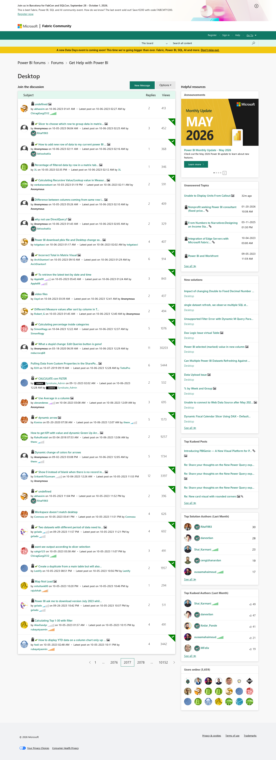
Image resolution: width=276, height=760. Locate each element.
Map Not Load (44, 581)
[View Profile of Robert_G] (39, 313)
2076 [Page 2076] (114, 662)
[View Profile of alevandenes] (41, 402)
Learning (157, 26)
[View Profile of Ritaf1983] (42, 133)
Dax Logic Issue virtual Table (202, 333)
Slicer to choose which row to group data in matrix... (71, 124)
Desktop (189, 296)
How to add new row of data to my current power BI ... (72, 144)
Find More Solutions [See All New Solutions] (190, 428)
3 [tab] (218, 173)
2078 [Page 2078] (141, 662)
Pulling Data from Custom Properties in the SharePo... (64, 363)
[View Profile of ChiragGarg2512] (40, 113)
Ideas (111, 26)
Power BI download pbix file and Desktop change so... (69, 240)
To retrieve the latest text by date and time (64, 274)
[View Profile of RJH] (36, 368)
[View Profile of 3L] (35, 169)
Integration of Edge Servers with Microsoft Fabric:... (208, 240)
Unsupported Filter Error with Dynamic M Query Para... (218, 319)
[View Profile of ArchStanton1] (42, 259)
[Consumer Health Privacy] (65, 748)
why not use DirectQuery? (51, 219)
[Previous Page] (88, 662)
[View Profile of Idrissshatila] (44, 153)
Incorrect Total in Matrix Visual (58, 255)
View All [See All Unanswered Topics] (190, 266)
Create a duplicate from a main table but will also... (70, 566)
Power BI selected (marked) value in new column (214, 347)
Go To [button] (250, 35)
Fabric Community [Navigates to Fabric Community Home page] (56, 26)
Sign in (226, 35)
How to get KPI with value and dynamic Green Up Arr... (65, 433)
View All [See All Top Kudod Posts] (190, 503)
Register (212, 35)
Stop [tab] (224, 173)
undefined (41, 104)
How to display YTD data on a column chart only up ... (72, 640)
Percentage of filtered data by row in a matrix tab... (67, 165)
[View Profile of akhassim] (39, 109)
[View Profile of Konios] (38, 422)
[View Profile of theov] (126, 422)
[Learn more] (196, 164)
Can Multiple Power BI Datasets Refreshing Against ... (217, 360)
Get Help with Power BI (88, 62)
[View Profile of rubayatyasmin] (39, 629)
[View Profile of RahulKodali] (41, 437)
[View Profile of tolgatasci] (39, 244)
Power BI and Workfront (203, 256)
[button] (142, 85)
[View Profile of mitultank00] (41, 586)
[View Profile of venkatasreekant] (43, 184)
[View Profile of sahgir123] (39, 551)
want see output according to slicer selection (62, 546)
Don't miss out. (210, 50)
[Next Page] (173, 662)
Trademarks (250, 735)
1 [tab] (214, 173)
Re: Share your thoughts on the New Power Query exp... (219, 465)
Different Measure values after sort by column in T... (66, 309)
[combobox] (214, 43)
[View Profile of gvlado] (38, 531)
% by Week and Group (198, 388)
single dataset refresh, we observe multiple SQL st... (216, 305)
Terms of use (232, 735)
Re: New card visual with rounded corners (210, 496)
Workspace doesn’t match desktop (56, 512)
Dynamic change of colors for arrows (58, 452)
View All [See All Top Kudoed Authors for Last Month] (190, 656)
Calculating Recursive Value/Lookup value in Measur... (72, 180)
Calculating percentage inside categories (63, 324)
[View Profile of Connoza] (39, 516)
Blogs (144, 26)
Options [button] (164, 85)
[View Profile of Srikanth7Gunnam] (44, 476)
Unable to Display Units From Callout (207, 195)
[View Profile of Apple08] (39, 279)
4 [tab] (220, 173)
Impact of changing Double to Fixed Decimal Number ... (219, 291)
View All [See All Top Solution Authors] (190, 579)
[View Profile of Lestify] (38, 571)
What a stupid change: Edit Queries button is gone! (70, 344)
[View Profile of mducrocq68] (38, 353)
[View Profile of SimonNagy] (41, 329)
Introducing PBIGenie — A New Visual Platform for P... (218, 451)
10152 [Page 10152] (163, 662)
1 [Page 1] (95, 662)
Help (237, 35)
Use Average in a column (54, 398)
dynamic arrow (48, 417)
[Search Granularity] (154, 43)
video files (41, 294)
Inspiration (95, 26)
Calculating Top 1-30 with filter (54, 620)
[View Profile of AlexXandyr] (40, 625)
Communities (127, 26)
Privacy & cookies (211, 735)
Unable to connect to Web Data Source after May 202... (219, 402)
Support (173, 26)
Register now (25, 14)
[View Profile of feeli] (36, 644)
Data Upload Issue (195, 374)
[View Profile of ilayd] (37, 298)
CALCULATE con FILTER (52, 378)
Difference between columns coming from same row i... (69, 199)
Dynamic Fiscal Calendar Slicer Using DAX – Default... (217, 416)
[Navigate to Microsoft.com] (27, 26)
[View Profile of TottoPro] (125, 368)
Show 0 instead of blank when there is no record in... (71, 472)
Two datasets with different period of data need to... (71, 527)
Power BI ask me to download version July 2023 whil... (68, 601)
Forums (80, 26)
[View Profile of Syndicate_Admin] (55, 383)
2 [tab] (216, 173)
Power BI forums (32, 62)
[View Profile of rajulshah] (36, 590)
